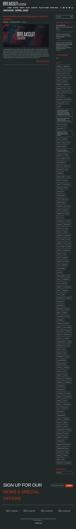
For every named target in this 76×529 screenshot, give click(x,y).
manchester (66, 66)
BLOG (28, 7)
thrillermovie (60, 382)
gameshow (59, 444)
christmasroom (60, 345)
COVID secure (66, 184)
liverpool (59, 250)
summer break (60, 331)
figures (65, 422)
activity (65, 231)
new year (59, 422)
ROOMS (15, 7)
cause (63, 73)
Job (70, 77)
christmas (64, 283)
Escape (65, 81)
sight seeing (67, 235)
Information (66, 84)
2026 (58, 459)
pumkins (59, 400)
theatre (66, 261)
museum (59, 231)
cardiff (68, 246)
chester (58, 124)
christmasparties (61, 386)
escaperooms (60, 301)
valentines (59, 287)
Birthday (59, 88)
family (66, 228)
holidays (59, 243)
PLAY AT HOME (44, 7)
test (58, 217)
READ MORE (42, 61)
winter (63, 349)
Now (58, 95)
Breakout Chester (61, 202)
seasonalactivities (61, 415)
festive (58, 349)
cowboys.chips (60, 103)
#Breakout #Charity (61, 146)
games (58, 279)
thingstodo (65, 290)
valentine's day (60, 220)
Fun (68, 73)
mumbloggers (60, 319)
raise (64, 70)
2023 (68, 275)
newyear (66, 455)
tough (68, 176)
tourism (67, 316)
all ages (59, 327)
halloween (59, 397)
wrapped (59, 437)
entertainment (60, 393)
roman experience (61, 162)
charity (58, 70)
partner (58, 290)
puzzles (58, 106)
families (67, 323)
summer (59, 254)
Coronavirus (65, 210)
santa (67, 345)
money (68, 70)
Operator (65, 77)
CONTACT (34, 7)
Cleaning (66, 213)
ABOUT (22, 7)
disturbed (64, 139)
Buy (70, 92)
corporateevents (60, 389)
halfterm (59, 404)
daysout (67, 308)
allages (58, 312)
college (69, 342)
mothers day (60, 173)
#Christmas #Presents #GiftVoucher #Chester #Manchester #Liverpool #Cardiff (62, 133)
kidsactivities (60, 463)
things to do (59, 228)
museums (65, 257)
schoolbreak (60, 323)
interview (65, 180)
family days (59, 169)
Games (58, 77)
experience (67, 444)
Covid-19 (68, 206)
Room (58, 92)
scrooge (59, 353)
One (64, 88)
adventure (64, 264)
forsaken (68, 430)
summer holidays (67, 327)
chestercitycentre (61, 342)
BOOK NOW (54, 7)
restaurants (59, 261)
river (64, 243)
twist (67, 103)
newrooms (59, 371)
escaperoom (66, 250)
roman (68, 239)
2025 (63, 459)
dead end (59, 426)
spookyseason (67, 397)
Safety (58, 210)
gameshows (60, 451)
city (58, 246)
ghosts (64, 400)
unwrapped (66, 419)
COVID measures (61, 195)
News (27, 22)
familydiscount (60, 298)
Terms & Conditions (45, 518)
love (62, 217)
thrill (68, 142)
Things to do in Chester (62, 187)
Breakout (59, 84)
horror (58, 142)
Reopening (59, 213)
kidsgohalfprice (60, 305)
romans (58, 257)
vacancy (66, 426)
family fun (68, 331)
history (62, 239)
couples (68, 220)
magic (64, 353)
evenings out (66, 166)
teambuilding (68, 378)
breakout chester (61, 176)
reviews (66, 433)
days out (59, 166)
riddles (66, 451)
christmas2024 (66, 404)
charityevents (66, 279)
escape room (60, 99)
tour (58, 239)
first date (65, 437)
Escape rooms (60, 191)
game (58, 139)
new (63, 95)
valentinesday (67, 287)
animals (63, 246)
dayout (67, 356)
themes (58, 180)
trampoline (59, 235)
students (59, 334)
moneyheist (67, 382)
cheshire (68, 393)
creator (58, 184)
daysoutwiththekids (61, 360)
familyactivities (60, 411)
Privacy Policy (53, 518)
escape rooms (60, 128)
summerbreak (60, 316)
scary (63, 142)
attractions (66, 367)
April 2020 (59, 472)
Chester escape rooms (62, 199)
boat (69, 243)
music (58, 264)
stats (58, 283)
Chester (66, 155)
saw (65, 371)
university (66, 338)
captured (59, 375)
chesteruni (59, 338)
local (64, 254)
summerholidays (61, 268)
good (58, 73)
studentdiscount (67, 334)
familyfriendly (60, 356)
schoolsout (59, 272)
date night (59, 224)
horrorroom (59, 378)
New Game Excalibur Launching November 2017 (63, 150)
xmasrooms (64, 407)
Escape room (60, 206)
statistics (59, 419)
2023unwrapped (60, 275)
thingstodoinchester (61, 363)
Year (69, 88)
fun (57, 158)
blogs (63, 294)
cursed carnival (60, 430)
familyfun (65, 312)
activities (63, 158)
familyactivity (60, 308)
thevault (65, 375)
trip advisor (59, 433)
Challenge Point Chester (62, 448)
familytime (68, 298)
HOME (10, 7)
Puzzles (59, 81)
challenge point (60, 441)
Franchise (64, 92)
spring (66, 169)
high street (68, 99)
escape (64, 124)
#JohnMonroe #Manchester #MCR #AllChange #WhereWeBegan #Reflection (64, 120)
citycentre (59, 367)
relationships (67, 224)
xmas (58, 407)
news (58, 294)
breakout (59, 66)
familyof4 (59, 455)
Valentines (59, 155)
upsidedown (68, 463)
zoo (68, 158)
